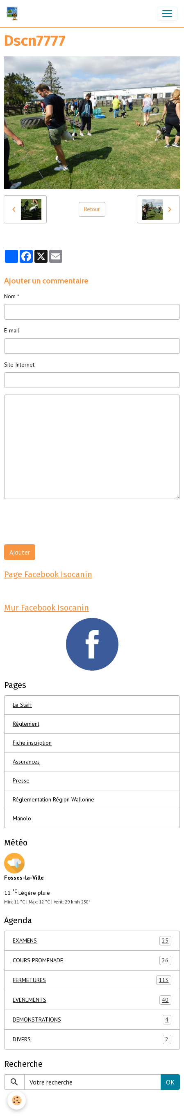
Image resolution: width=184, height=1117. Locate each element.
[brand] (14, 14)
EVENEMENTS (92, 1000)
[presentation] (66, 522)
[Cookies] (16, 1100)
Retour (92, 209)
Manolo (22, 818)
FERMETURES (92, 980)
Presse (21, 780)
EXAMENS (92, 940)
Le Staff (22, 704)
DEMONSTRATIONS (92, 1019)
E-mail (11, 330)
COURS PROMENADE (92, 960)
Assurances (26, 761)
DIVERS (92, 1039)
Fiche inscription (32, 742)
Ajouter (19, 552)
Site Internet (19, 364)
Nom (10, 296)
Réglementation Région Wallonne (53, 799)
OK (170, 1082)
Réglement (26, 723)
